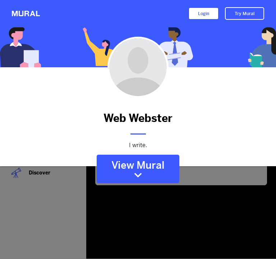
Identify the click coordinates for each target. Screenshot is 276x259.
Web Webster (138, 118)
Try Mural (244, 14)
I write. (138, 145)
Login (203, 14)
